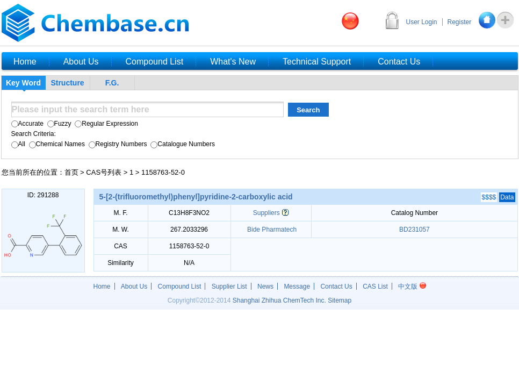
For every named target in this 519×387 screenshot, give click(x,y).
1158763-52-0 (163, 172)
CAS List (375, 286)
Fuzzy (58, 123)
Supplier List (229, 286)
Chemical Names (56, 144)
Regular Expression (105, 123)
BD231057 (414, 229)
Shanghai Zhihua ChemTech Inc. (279, 300)
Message (297, 286)
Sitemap (339, 300)
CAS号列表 (103, 172)
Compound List (179, 286)
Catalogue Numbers (182, 144)
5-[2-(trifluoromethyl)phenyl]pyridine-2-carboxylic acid (196, 196)
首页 (71, 172)
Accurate (27, 123)
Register (460, 22)
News (265, 286)
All (18, 144)
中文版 (412, 286)
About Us (134, 286)
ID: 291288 (43, 195)
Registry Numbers (116, 144)
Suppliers (266, 213)
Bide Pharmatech (271, 229)
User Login (421, 22)
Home (102, 286)
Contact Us (336, 286)
